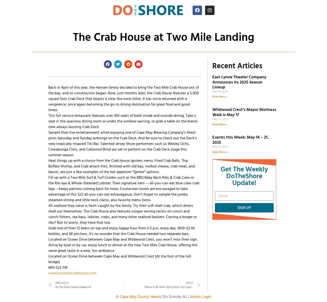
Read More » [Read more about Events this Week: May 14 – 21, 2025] (220, 152)
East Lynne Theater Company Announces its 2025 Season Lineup (239, 82)
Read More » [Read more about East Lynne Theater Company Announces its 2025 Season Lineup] (220, 96)
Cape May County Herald (140, 296)
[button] (108, 64)
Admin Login (200, 296)
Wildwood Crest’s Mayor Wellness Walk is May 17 (244, 112)
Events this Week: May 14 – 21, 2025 (240, 140)
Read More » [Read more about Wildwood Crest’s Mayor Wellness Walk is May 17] (220, 124)
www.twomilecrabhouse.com (72, 273)
